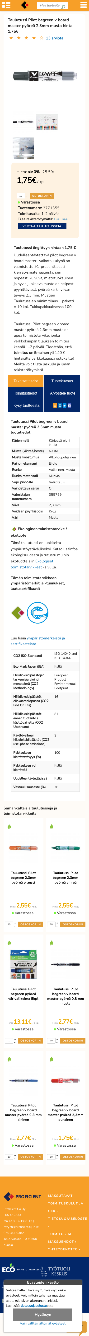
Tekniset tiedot (26, 381)
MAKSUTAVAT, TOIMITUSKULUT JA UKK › (65, 1203)
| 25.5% (41, 172)
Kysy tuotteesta (26, 405)
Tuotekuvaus (62, 381)
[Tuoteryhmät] (6, 6)
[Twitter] (64, 405)
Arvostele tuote (62, 393)
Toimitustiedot (25, 393)
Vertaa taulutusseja (42, 226)
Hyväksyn (43, 1314)
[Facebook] (69, 405)
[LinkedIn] (60, 405)
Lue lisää (61, 219)
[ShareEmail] (55, 405)
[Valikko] (83, 6)
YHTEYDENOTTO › (64, 1249)
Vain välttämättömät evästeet (43, 1323)
